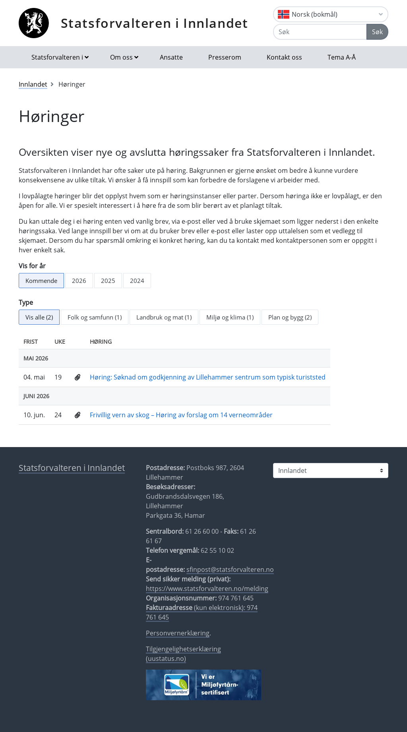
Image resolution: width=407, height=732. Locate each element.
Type (26, 302)
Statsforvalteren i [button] (57, 57)
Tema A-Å (342, 57)
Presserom (224, 57)
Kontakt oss (284, 57)
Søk (377, 31)
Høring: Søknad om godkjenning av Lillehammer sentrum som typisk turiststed (208, 377)
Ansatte (171, 57)
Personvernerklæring (177, 633)
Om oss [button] (121, 57)
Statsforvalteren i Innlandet (154, 22)
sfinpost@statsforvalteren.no (230, 569)
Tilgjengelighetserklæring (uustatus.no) (183, 654)
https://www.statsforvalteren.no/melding (207, 588)
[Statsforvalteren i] (330, 470)
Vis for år (32, 265)
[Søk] (320, 32)
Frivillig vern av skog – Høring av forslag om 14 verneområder (181, 415)
